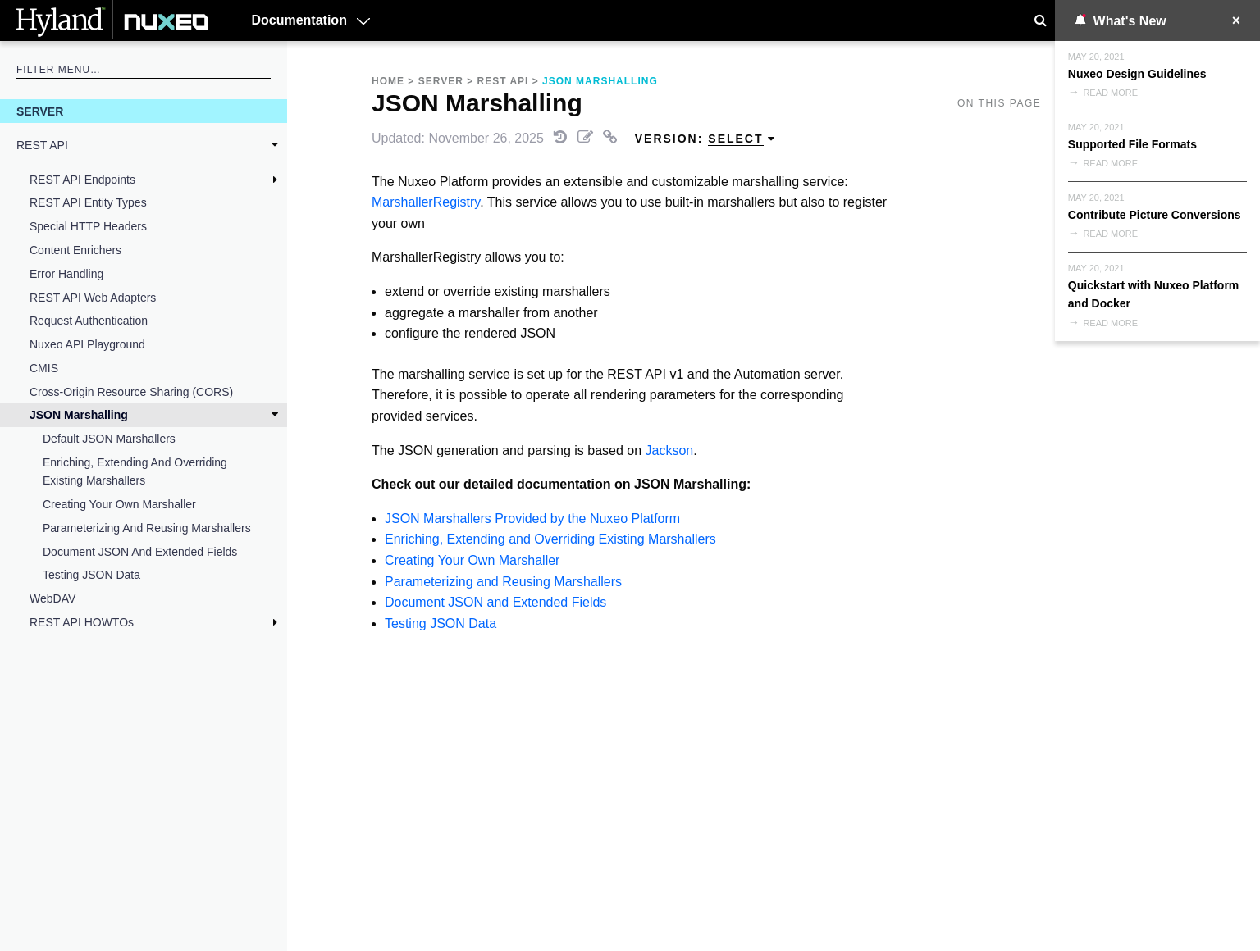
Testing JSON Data (91, 574)
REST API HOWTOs (82, 622)
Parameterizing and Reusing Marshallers (147, 528)
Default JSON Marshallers (109, 438)
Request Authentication (89, 320)
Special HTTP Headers (88, 226)
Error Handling (66, 273)
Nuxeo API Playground (87, 344)
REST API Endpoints (82, 179)
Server (39, 111)
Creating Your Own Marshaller (119, 504)
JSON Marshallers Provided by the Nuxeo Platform (532, 519)
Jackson (670, 450)
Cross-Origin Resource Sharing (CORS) (131, 391)
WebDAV (52, 598)
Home (388, 81)
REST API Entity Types (88, 202)
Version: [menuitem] (706, 139)
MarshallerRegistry (426, 202)
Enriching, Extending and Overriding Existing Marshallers (135, 471)
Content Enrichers (75, 250)
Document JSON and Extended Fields (140, 551)
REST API (42, 145)
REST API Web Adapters (93, 297)
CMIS (44, 368)
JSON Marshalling (79, 414)
